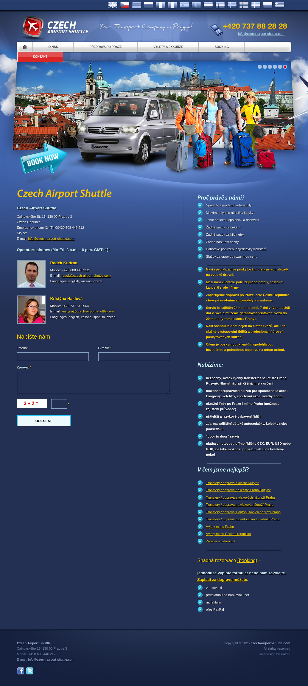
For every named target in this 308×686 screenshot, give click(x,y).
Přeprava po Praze (105, 47)
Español (184, 5)
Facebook (20, 671)
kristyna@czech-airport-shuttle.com (87, 311)
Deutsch (136, 5)
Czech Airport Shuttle (55, 27)
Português (196, 5)
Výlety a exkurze (168, 47)
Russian (148, 5)
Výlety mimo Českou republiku (228, 534)
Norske (220, 5)
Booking (221, 47)
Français (160, 5)
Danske (256, 5)
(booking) (247, 560)
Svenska (232, 5)
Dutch (208, 5)
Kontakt (40, 56)
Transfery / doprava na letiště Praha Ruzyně (238, 490)
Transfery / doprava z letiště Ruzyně (232, 483)
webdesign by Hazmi (274, 654)
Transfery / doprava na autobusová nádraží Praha (242, 519)
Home (24, 47)
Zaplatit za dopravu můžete (222, 579)
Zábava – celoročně (220, 541)
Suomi (244, 5)
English (113, 5)
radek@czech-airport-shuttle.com (86, 275)
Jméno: (22, 348)
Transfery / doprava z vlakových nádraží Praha (240, 497)
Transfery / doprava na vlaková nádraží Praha (240, 504)
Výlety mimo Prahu (220, 526)
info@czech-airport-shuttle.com (261, 33)
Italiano (172, 5)
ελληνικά (279, 5)
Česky (125, 5)
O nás (53, 47)
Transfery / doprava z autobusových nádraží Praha (243, 512)
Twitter (29, 671)
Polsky (268, 5)
